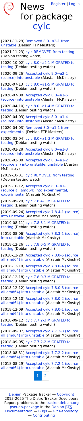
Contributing (44, 415)
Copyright (65, 394)
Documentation (18, 411)
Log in (74, 4)
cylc (41, 26)
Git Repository (65, 411)
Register (58, 4)
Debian (15, 394)
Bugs (42, 411)
